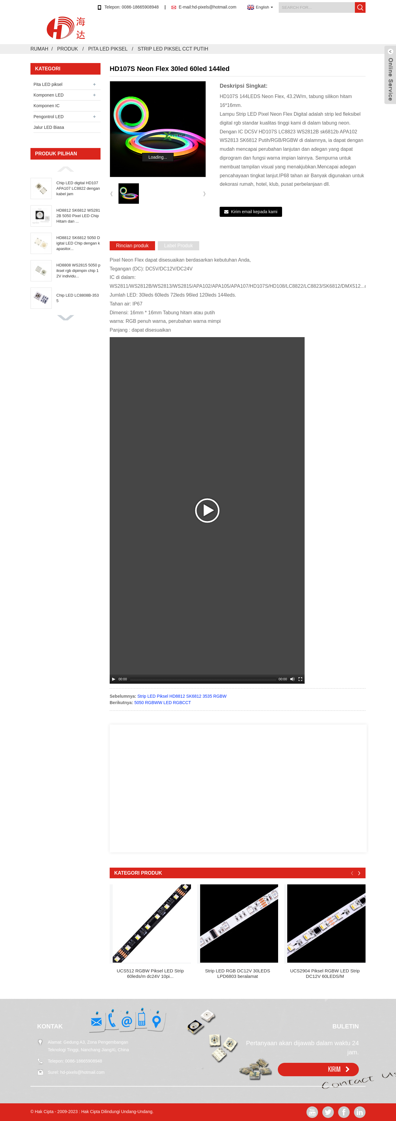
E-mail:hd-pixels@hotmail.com (207, 7)
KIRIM (334, 1069)
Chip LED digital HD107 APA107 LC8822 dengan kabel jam (78, 188)
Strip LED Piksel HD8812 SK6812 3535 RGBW (182, 696)
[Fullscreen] (300, 679)
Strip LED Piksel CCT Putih (173, 48)
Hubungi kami (350, 32)
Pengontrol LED (49, 116)
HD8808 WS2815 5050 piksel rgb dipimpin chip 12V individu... (78, 270)
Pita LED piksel (107, 48)
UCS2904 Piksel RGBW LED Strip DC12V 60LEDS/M (324, 973)
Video (293, 32)
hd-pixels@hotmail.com (82, 1072)
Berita (226, 32)
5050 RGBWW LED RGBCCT (162, 702)
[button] (65, 169)
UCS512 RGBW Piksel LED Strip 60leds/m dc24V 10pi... (150, 973)
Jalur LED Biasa (49, 127)
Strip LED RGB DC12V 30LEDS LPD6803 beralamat (237, 973)
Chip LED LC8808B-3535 (77, 298)
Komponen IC (47, 105)
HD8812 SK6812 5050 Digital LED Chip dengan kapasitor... (78, 243)
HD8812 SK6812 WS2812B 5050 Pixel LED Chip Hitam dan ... (78, 216)
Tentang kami (260, 32)
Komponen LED (49, 95)
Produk (199, 32)
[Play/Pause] (113, 679)
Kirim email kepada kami (254, 211)
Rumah (171, 32)
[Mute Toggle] (292, 679)
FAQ (317, 32)
